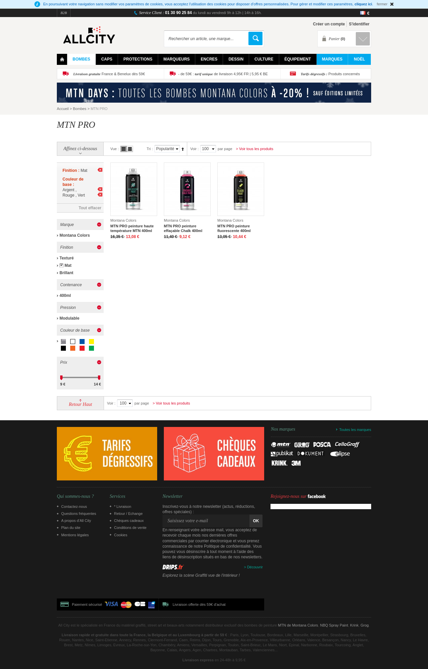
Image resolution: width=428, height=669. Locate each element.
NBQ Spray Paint (334, 625)
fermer (382, 4)
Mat (68, 265)
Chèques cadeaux (129, 521)
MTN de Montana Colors (298, 625)
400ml (65, 296)
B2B (64, 13)
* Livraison (122, 507)
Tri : (149, 149)
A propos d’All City (76, 521)
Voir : (194, 149)
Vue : (114, 149)
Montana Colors (75, 235)
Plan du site (70, 528)
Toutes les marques (355, 430)
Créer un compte (329, 24)
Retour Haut (80, 404)
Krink (354, 625)
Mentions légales (75, 535)
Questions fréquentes (78, 514)
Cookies (120, 535)
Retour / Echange (128, 514)
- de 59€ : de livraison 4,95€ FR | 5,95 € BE (223, 74)
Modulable (69, 318)
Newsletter (173, 496)
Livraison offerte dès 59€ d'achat (199, 604)
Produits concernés (330, 74)
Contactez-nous (74, 507)
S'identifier (359, 24)
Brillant (66, 273)
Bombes (79, 109)
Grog (364, 625)
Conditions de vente (130, 528)
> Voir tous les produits (255, 149)
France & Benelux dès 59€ (109, 74)
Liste (130, 149)
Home (62, 59)
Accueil (63, 109)
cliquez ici (363, 4)
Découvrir (255, 567)
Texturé (67, 258)
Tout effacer (90, 208)
